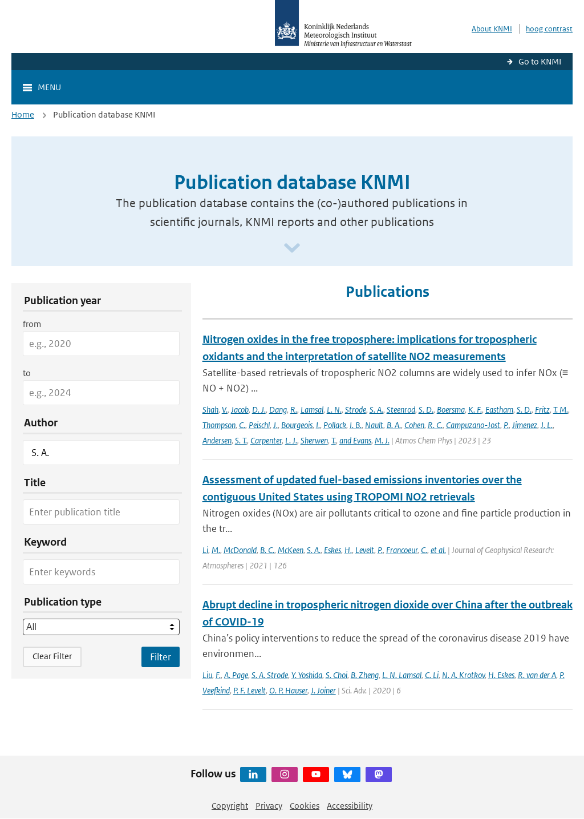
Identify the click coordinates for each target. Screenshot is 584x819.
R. (293, 409)
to (27, 373)
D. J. (259, 409)
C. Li (432, 674)
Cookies (304, 805)
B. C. (267, 549)
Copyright (230, 805)
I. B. (356, 424)
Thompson (219, 424)
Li (205, 549)
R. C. (435, 424)
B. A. (394, 424)
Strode (355, 409)
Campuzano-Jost (473, 424)
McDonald (240, 549)
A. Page (236, 674)
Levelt (364, 549)
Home (22, 114)
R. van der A (537, 674)
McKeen (290, 549)
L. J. (291, 440)
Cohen (414, 424)
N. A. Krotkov (463, 674)
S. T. (241, 440)
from (32, 323)
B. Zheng (365, 674)
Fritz (542, 409)
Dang (278, 409)
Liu (207, 674)
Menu (49, 87)
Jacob (240, 409)
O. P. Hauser (288, 690)
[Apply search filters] (160, 657)
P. (506, 424)
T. (333, 440)
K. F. (475, 409)
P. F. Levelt (249, 690)
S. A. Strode (270, 674)
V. (225, 409)
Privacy (269, 805)
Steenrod (401, 409)
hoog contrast (549, 29)
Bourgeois (297, 424)
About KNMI (492, 29)
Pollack (334, 424)
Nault (374, 424)
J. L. (547, 424)
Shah (210, 409)
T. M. (560, 409)
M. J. (382, 440)
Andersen (217, 440)
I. (318, 424)
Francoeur (401, 549)
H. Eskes (501, 674)
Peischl (259, 424)
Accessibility (349, 805)
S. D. (426, 409)
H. (348, 549)
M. (216, 549)
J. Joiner (323, 690)
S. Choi (336, 674)
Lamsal (312, 409)
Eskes (332, 549)
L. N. (334, 409)
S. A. (376, 409)
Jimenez (524, 424)
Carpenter (266, 440)
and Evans (355, 440)
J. (275, 424)
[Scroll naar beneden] (292, 248)
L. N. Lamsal (401, 674)
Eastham (499, 409)
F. (218, 674)
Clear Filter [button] (52, 656)
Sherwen (314, 440)
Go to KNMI (539, 61)
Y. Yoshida (306, 674)
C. (242, 424)
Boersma (451, 409)
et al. (438, 549)
